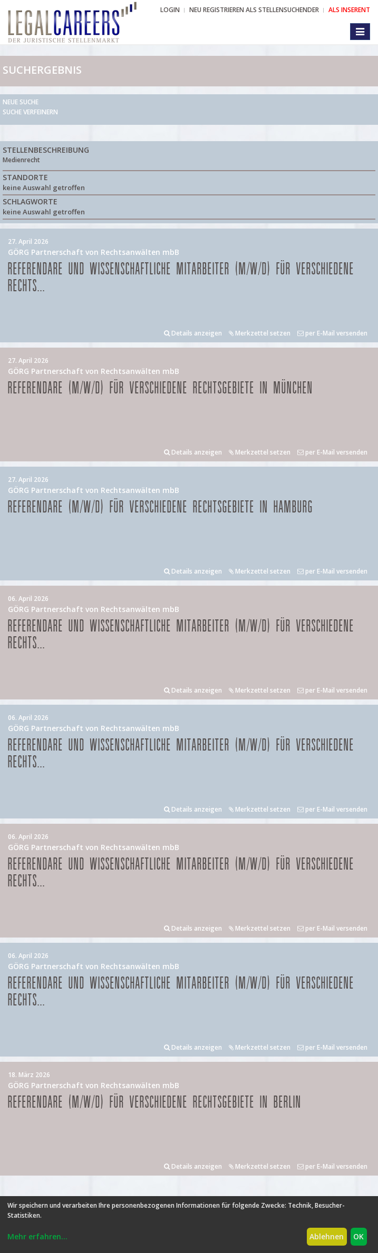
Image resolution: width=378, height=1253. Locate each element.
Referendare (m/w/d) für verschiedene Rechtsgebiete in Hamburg (160, 507)
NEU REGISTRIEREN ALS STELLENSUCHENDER (254, 9)
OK (358, 1236)
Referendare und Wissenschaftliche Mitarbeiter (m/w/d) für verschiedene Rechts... (181, 278)
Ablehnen (326, 1236)
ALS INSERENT (349, 9)
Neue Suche (20, 101)
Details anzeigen (193, 333)
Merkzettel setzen (259, 333)
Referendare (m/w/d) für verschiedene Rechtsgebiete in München (160, 388)
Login (170, 9)
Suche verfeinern (30, 111)
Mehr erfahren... (37, 1236)
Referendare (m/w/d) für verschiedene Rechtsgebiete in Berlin (155, 1102)
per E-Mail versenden (332, 333)
